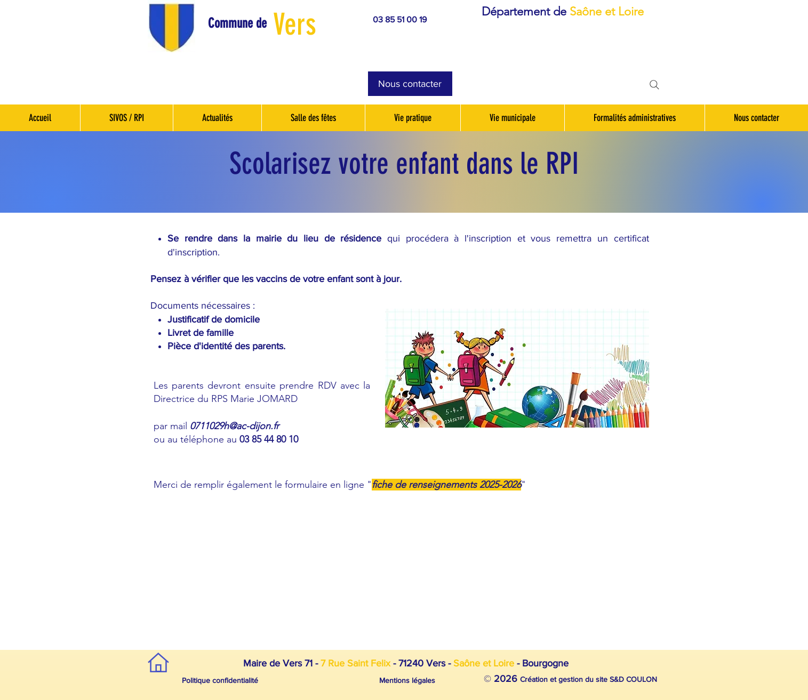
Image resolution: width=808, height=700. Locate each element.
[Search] (654, 85)
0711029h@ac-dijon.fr (234, 426)
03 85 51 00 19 (400, 19)
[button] (243, 23)
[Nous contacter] (410, 83)
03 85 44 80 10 (268, 439)
